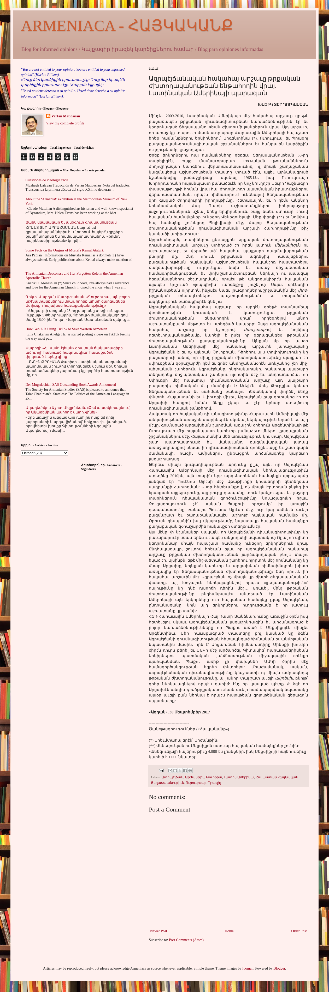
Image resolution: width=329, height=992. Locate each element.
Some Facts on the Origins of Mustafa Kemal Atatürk (65, 250)
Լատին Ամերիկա (239, 777)
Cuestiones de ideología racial (47, 180)
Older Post (299, 931)
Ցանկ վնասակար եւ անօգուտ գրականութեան (71, 222)
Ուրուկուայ (196, 783)
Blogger (279, 968)
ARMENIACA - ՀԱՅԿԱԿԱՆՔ (127, 25)
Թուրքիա (214, 777)
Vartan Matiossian (65, 116)
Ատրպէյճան (172, 777)
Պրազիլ (214, 783)
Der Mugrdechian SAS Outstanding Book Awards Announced (71, 385)
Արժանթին (194, 777)
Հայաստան (266, 777)
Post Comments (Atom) (186, 940)
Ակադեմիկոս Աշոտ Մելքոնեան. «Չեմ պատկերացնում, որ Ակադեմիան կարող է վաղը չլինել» (78, 410)
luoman (247, 968)
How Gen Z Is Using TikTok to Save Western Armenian (66, 329)
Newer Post (158, 931)
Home (229, 931)
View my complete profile (65, 123)
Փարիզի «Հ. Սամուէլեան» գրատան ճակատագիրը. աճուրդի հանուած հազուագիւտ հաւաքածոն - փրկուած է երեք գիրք (75, 352)
